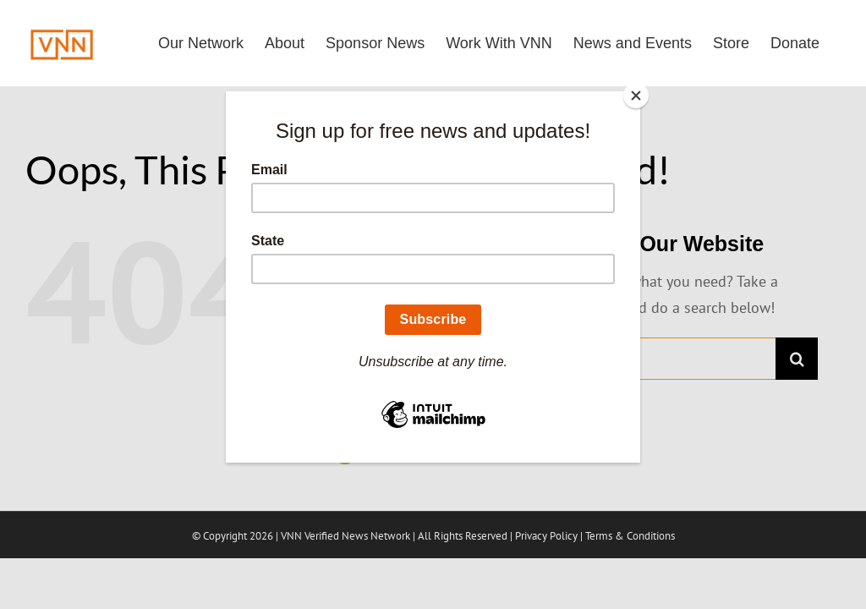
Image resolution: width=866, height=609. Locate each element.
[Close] (636, 95)
